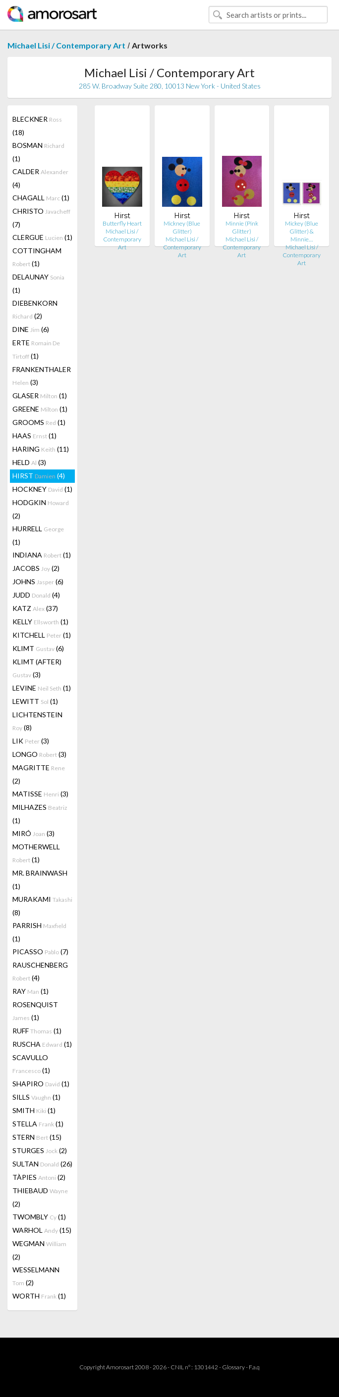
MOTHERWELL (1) (36, 853)
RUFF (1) (36, 1030)
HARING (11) (40, 449)
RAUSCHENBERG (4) (40, 971)
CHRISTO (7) (41, 218)
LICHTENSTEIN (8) (37, 721)
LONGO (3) (39, 754)
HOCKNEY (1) (42, 489)
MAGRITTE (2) (38, 774)
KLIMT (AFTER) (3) (36, 668)
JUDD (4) (36, 595)
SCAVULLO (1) (31, 1063)
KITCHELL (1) (41, 635)
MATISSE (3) (40, 794)
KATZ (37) (35, 608)
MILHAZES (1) (39, 814)
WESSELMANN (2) (35, 1276)
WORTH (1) (39, 1296)
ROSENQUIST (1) (35, 1011)
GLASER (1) (39, 395)
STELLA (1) (37, 1123)
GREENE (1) (39, 409)
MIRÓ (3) (33, 833)
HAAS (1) (34, 435)
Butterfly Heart (122, 223)
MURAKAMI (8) (42, 906)
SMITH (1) (34, 1110)
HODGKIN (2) (40, 509)
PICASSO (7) (40, 951)
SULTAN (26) (42, 1164)
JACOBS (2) (35, 568)
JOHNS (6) (37, 581)
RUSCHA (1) (42, 1044)
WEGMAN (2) (39, 1250)
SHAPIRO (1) (40, 1083)
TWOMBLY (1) (39, 1216)
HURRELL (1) (38, 535)
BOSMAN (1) (38, 152)
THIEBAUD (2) (40, 1197)
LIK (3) (30, 741)
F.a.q (254, 1367)
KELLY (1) (40, 621)
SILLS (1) (36, 1097)
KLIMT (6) (38, 648)
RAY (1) (30, 991)
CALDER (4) (40, 178)
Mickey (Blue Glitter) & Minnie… (301, 231)
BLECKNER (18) (37, 126)
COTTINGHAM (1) (36, 257)
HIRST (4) (38, 475)
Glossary (233, 1367)
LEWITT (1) (35, 701)
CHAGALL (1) (40, 197)
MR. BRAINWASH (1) (39, 879)
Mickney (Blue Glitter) (182, 227)
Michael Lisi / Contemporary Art (66, 45)
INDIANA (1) (41, 555)
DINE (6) (30, 329)
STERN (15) (36, 1137)
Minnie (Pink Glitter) (242, 227)
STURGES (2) (39, 1150)
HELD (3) (29, 462)
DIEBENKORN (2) (34, 309)
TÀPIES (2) (38, 1177)
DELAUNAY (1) (38, 283)
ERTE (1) (36, 349)
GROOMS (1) (38, 422)
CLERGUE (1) (42, 237)
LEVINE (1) (41, 688)
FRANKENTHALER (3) (41, 375)
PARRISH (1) (39, 932)
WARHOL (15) (41, 1230)
